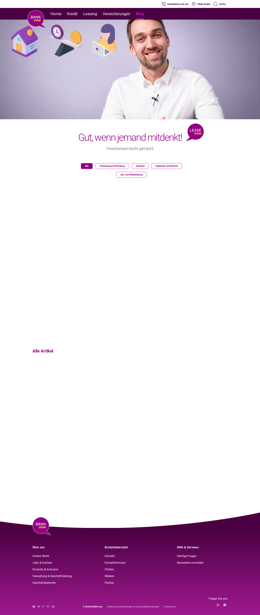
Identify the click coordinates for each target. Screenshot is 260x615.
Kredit (72, 14)
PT (48, 606)
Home (56, 14)
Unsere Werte (40, 556)
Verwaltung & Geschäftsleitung (52, 576)
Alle (86, 166)
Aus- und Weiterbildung (131, 174)
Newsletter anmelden (190, 562)
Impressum (170, 606)
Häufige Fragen (186, 556)
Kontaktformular (115, 562)
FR (38, 606)
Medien (109, 576)
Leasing (90, 14)
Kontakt (110, 556)
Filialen (109, 569)
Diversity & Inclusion (45, 569)
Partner (109, 582)
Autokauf (140, 166)
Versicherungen (116, 14)
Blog (140, 14)
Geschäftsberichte (44, 582)
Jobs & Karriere (42, 562)
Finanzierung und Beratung (112, 166)
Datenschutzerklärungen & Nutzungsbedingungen (133, 606)
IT (43, 606)
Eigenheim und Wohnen (167, 166)
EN (53, 606)
